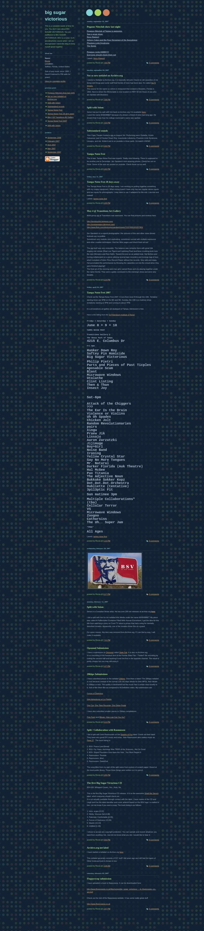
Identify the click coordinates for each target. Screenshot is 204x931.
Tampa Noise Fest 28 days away (61, 114)
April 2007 (52, 145)
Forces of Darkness (95, 693)
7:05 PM (106, 63)
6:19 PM (106, 280)
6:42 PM (106, 169)
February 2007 (54, 141)
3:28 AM (106, 866)
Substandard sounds (56, 106)
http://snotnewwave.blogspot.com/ (101, 224)
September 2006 (54, 138)
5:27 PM (106, 666)
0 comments (154, 63)
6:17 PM (106, 594)
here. (144, 112)
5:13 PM (106, 722)
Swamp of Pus (126, 734)
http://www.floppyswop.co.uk (98, 904)
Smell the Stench (152, 793)
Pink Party (91, 717)
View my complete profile (55, 81)
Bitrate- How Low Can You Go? (112, 717)
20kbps (122, 679)
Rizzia (47, 61)
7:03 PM (106, 123)
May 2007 (52, 149)
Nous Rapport (99, 58)
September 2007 (54, 152)
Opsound (109, 652)
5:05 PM (106, 775)
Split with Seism (54, 103)
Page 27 (90, 740)
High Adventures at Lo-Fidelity (99, 699)
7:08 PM (106, 100)
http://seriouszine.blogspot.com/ (100, 221)
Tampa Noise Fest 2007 (57, 121)
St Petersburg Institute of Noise (122, 315)
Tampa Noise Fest (55, 110)
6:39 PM (106, 203)
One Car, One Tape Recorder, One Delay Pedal (106, 705)
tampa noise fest (100, 199)
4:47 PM (106, 909)
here (153, 612)
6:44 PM (106, 146)
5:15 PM (106, 541)
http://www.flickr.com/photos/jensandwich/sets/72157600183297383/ (115, 227)
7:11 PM (106, 640)
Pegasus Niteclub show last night (61, 93)
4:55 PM (106, 840)
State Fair (123, 652)
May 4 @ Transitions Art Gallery (61, 117)
